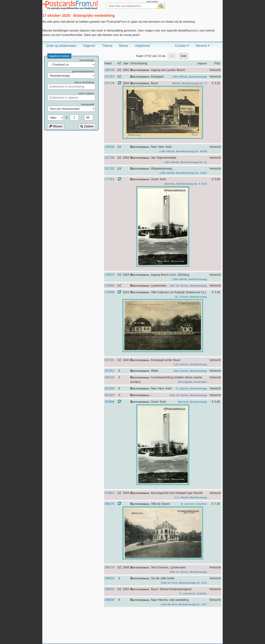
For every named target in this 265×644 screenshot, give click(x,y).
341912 (109, 370)
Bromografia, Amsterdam (192, 381)
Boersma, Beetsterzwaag (192, 401)
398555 (109, 589)
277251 (109, 179)
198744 (109, 70)
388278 (109, 567)
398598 (109, 599)
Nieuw (123, 46)
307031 (109, 360)
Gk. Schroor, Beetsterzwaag (191, 296)
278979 (109, 274)
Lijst (172, 56)
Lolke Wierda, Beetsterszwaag (189, 76)
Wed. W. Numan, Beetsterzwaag (188, 285)
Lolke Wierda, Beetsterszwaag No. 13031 (183, 172)
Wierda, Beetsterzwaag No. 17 (189, 83)
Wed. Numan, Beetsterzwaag (190, 370)
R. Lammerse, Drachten (193, 593)
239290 (109, 146)
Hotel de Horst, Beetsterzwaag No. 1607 (184, 604)
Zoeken (87, 126)
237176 (109, 83)
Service (202, 46)
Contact (182, 46)
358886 (109, 401)
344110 (109, 377)
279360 (109, 285)
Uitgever (89, 46)
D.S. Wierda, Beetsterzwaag (190, 497)
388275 (109, 503)
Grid (183, 56)
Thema (107, 46)
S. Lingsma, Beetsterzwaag (191, 388)
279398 (109, 292)
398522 (109, 578)
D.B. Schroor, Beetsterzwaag (190, 364)
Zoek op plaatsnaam (61, 46)
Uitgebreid (142, 46)
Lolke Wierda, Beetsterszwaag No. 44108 (183, 151)
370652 (109, 493)
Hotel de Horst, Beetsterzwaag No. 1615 (184, 582)
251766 (109, 157)
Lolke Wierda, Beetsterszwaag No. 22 (185, 162)
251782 (109, 168)
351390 (109, 388)
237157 (109, 76)
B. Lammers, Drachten (194, 503)
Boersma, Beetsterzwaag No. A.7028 (186, 183)
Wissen (56, 126)
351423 (109, 395)
